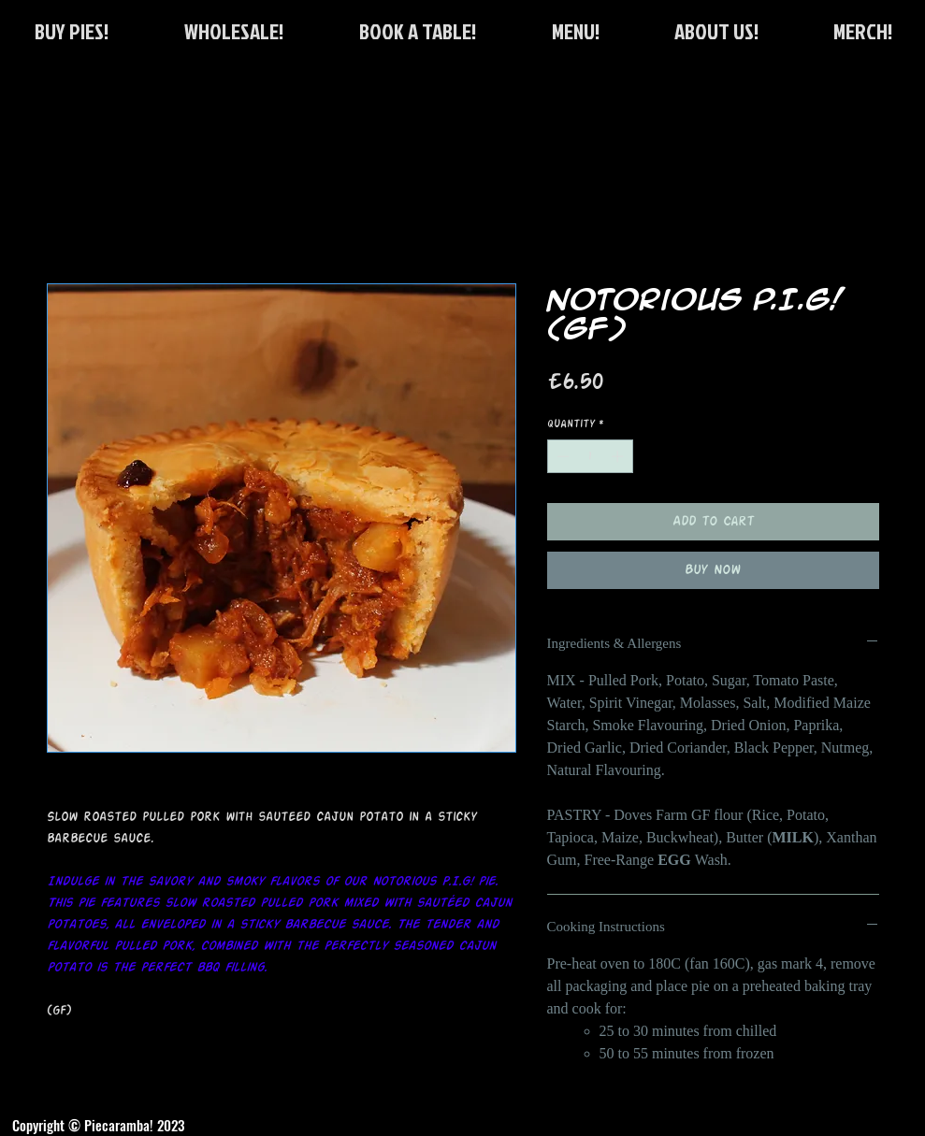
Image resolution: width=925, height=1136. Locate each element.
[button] (417, 31)
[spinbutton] (589, 456)
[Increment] (619, 456)
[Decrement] (561, 456)
